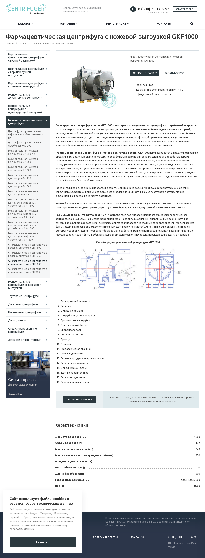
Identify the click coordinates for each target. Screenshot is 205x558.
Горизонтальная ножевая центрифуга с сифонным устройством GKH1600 (23, 202)
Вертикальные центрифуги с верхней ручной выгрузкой (26, 72)
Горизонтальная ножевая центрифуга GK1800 (23, 160)
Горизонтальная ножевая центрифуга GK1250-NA (23, 152)
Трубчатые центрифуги (23, 296)
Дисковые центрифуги (23, 304)
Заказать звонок (185, 9)
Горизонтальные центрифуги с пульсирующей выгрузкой (25, 109)
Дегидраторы (17, 320)
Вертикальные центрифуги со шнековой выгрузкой (26, 85)
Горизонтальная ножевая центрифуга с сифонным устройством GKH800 (23, 236)
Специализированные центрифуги (22, 330)
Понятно (43, 542)
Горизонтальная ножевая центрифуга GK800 (23, 193)
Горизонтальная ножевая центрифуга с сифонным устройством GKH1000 (23, 225)
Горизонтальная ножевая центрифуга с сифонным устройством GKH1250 (23, 213)
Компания (68, 23)
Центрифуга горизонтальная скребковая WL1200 (25, 144)
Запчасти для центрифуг (24, 339)
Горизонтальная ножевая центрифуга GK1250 (23, 177)
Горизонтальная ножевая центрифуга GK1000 (23, 185)
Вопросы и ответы (105, 537)
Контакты (164, 23)
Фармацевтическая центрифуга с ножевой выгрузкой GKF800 (27, 270)
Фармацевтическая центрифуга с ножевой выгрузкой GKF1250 (27, 254)
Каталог (25, 23)
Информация (117, 23)
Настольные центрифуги (24, 312)
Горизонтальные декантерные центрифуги (25, 96)
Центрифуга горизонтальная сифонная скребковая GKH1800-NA (26, 134)
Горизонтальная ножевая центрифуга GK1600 (23, 168)
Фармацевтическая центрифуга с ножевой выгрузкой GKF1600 (27, 246)
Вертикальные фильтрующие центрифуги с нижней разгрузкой (26, 57)
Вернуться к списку (18, 500)
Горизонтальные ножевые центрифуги (25, 122)
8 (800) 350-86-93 (153, 9)
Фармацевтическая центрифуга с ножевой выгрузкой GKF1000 (27, 262)
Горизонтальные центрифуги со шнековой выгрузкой (24, 285)
